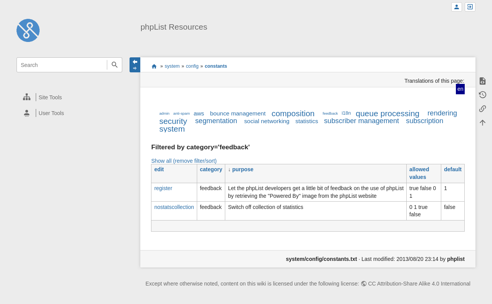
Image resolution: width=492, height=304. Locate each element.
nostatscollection (174, 207)
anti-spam (181, 113)
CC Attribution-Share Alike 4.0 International (419, 284)
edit (159, 169)
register (163, 188)
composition (292, 113)
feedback (330, 113)
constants (216, 66)
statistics (307, 121)
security (173, 121)
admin (164, 113)
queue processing (387, 113)
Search (114, 65)
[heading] (69, 97)
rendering (442, 113)
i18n (346, 113)
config (192, 66)
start (154, 66)
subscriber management (361, 121)
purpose (242, 169)
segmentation (216, 121)
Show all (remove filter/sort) (183, 161)
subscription (424, 121)
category (211, 169)
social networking (266, 121)
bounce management (238, 113)
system (172, 66)
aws (199, 113)
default (453, 169)
